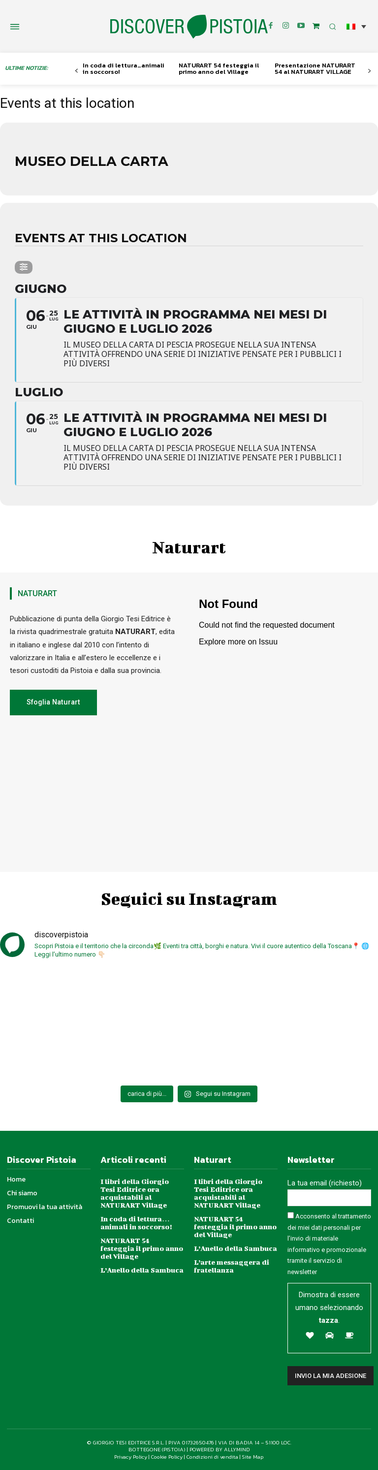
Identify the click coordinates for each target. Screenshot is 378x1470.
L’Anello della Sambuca (142, 1270)
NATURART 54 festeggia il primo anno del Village (219, 68)
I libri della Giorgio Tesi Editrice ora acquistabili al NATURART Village (134, 1193)
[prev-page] (76, 71)
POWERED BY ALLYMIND (219, 1450)
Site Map (253, 1457)
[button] (356, 26)
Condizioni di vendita (212, 1457)
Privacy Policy (130, 1457)
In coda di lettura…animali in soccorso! (123, 68)
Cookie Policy (167, 1457)
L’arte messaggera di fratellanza (231, 1266)
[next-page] (369, 71)
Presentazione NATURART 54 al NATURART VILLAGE (315, 68)
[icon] (316, 26)
